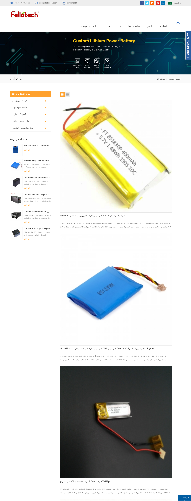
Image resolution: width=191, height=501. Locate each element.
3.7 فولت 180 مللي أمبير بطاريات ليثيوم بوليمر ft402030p (120, 192)
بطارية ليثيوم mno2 (80, 458)
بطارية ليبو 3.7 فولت (80, 463)
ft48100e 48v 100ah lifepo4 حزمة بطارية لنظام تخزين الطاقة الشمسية (37, 167)
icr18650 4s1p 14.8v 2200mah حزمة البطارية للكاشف (37, 150)
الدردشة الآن (173, 498)
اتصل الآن (95, 403)
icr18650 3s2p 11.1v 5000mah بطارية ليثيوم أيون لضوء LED (37, 135)
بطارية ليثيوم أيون (20, 97)
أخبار (150, 15)
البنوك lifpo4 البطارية (81, 479)
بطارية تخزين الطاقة (21, 111)
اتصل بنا (163, 15)
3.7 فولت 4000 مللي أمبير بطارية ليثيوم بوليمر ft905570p (161, 192)
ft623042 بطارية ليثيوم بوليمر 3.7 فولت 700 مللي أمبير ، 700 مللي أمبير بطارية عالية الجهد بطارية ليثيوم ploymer (119, 133)
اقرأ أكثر (27, 140)
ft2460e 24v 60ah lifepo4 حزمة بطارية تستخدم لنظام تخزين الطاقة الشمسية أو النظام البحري (37, 201)
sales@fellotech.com (48, 3)
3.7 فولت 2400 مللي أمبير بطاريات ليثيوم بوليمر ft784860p (77, 304)
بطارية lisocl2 (78, 473)
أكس (112, 468)
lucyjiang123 (71, 3)
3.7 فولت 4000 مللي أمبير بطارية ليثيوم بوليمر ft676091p (120, 310)
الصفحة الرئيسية (88, 15)
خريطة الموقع (115, 463)
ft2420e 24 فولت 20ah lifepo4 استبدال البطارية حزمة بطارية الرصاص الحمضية (37, 218)
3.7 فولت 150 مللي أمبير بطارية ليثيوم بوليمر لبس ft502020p (78, 193)
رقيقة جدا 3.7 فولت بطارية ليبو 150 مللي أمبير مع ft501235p (161, 133)
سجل (16, 458)
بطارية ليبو (76, 447)
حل (119, 15)
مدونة (112, 458)
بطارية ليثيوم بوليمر (21, 90)
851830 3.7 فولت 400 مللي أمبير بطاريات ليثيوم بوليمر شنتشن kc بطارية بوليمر (77, 133)
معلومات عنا (134, 15)
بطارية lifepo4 (19, 104)
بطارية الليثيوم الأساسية (23, 118)
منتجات (107, 15)
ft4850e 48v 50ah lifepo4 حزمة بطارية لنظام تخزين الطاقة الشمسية (37, 184)
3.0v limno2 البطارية (81, 468)
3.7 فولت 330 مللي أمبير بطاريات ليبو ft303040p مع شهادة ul (157, 251)
